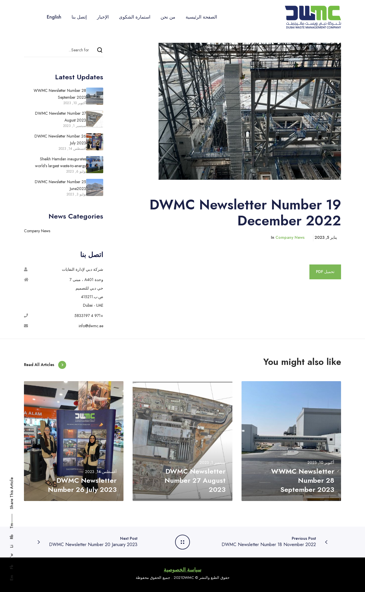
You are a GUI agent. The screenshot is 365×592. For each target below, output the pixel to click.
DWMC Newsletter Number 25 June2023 (60, 185)
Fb (12, 567)
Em (12, 578)
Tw (12, 556)
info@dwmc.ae (91, 326)
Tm (12, 526)
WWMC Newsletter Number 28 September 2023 (60, 94)
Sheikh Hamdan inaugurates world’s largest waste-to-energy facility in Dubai (60, 162)
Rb (12, 536)
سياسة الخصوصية (182, 569)
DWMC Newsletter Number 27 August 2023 (60, 116)
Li (12, 546)
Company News (290, 237)
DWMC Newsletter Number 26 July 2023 (60, 139)
